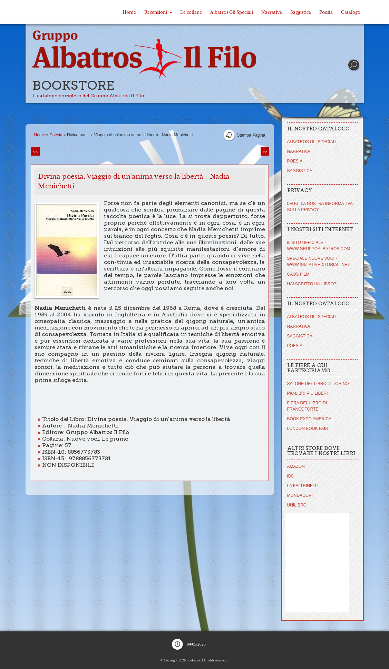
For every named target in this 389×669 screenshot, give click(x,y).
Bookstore (73, 85)
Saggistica (300, 12)
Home (129, 12)
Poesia (326, 12)
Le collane (191, 12)
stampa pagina (251, 135)
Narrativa (271, 12)
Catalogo (350, 12)
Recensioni (158, 12)
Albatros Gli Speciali (231, 12)
